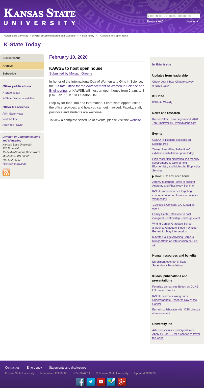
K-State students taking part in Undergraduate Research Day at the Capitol (174, 300)
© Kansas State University (112, 373)
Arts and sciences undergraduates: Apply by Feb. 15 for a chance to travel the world (176, 334)
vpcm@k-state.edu (14, 163)
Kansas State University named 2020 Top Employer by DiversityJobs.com (175, 121)
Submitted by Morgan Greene (70, 73)
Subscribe (9, 73)
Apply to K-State (13, 124)
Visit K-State (10, 119)
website (135, 120)
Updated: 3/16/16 (145, 373)
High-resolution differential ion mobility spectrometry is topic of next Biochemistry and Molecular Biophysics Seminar (176, 164)
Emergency (34, 367)
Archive (8, 65)
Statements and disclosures (67, 367)
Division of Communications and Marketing (53, 35)
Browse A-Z (155, 21)
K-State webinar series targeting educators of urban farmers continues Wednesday (175, 195)
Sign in (190, 21)
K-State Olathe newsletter (18, 98)
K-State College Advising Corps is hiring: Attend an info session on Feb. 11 (175, 240)
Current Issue (11, 57)
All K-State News (13, 113)
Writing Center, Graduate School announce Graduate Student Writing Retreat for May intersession (174, 227)
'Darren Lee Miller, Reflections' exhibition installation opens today (173, 151)
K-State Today (87, 35)
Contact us (12, 367)
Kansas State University (46, 16)
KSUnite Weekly (162, 102)
